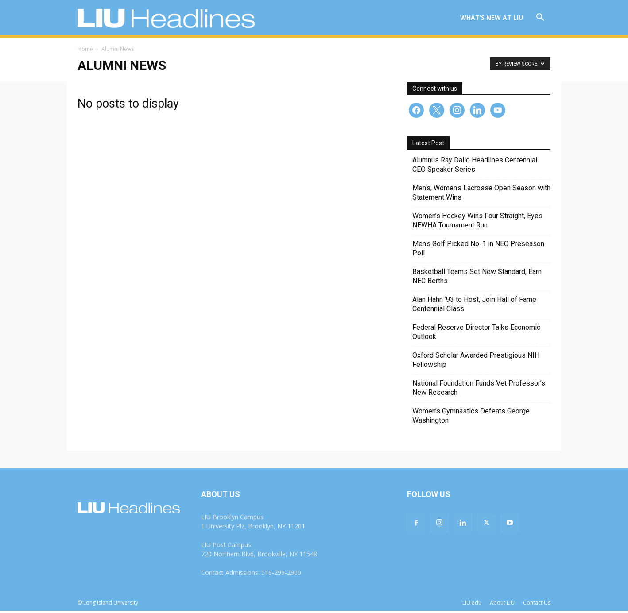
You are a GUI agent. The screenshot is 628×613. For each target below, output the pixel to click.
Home (85, 51)
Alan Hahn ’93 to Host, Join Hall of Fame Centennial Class (474, 306)
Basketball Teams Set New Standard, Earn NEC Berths (477, 278)
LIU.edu (471, 605)
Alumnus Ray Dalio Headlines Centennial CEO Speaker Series (474, 167)
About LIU (502, 605)
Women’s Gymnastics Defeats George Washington (471, 418)
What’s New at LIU (491, 17)
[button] (539, 18)
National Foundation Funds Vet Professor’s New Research (478, 390)
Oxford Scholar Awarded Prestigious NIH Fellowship (475, 362)
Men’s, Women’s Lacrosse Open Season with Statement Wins (481, 195)
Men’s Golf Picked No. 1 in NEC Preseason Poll (478, 250)
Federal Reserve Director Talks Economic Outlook (476, 334)
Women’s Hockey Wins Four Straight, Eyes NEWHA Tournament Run (477, 222)
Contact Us (536, 605)
